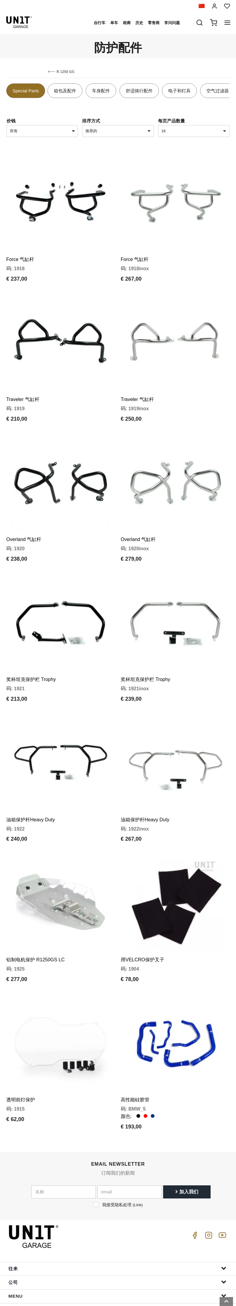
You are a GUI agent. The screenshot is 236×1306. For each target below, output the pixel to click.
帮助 (117, 1261)
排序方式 (91, 120)
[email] (129, 1143)
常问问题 (172, 23)
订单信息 (117, 1274)
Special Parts (26, 90)
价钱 (11, 120)
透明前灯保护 (20, 1051)
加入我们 (186, 1143)
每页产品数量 (171, 120)
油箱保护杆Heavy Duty (30, 784)
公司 (117, 1233)
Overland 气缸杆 (23, 518)
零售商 (154, 23)
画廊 (127, 23)
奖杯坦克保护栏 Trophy (31, 651)
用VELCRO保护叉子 (142, 918)
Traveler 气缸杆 (22, 385)
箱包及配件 (65, 90)
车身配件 (101, 90)
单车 (114, 23)
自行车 (99, 23)
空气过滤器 (217, 90)
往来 (117, 1219)
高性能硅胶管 (135, 1051)
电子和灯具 (179, 90)
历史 (139, 23)
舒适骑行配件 (139, 90)
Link (137, 1156)
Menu (117, 1247)
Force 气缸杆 (20, 252)
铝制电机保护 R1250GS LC (35, 918)
